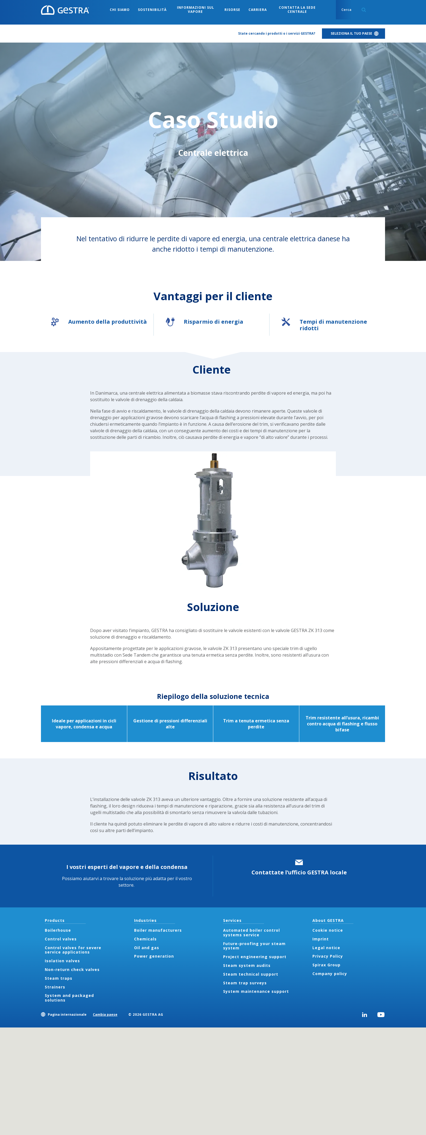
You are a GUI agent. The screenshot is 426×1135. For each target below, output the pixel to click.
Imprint (320, 939)
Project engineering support (254, 956)
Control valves (61, 939)
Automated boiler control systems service (251, 932)
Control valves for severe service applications (73, 950)
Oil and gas (146, 947)
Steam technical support (250, 974)
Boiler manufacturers (158, 930)
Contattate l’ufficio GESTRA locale (299, 872)
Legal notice (326, 947)
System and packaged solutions (69, 998)
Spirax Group (326, 964)
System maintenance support (256, 991)
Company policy (329, 973)
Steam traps (58, 978)
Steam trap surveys (245, 982)
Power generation (154, 956)
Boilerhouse (58, 930)
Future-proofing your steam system (254, 946)
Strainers (55, 987)
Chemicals (145, 939)
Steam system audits (247, 965)
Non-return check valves (72, 969)
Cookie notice (327, 930)
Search (364, 10)
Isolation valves (62, 960)
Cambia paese (105, 1014)
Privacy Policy (327, 956)
